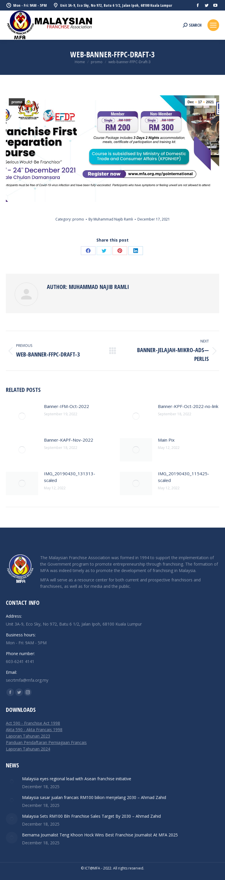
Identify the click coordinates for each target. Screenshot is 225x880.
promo (16, 102)
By (110, 219)
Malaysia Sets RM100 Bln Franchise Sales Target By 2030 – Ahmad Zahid (91, 816)
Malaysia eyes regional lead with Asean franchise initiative (76, 778)
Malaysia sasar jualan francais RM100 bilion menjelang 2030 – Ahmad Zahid (94, 797)
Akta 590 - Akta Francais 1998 (34, 729)
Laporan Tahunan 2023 (28, 736)
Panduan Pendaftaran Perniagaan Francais (46, 742)
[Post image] (22, 416)
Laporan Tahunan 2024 (28, 749)
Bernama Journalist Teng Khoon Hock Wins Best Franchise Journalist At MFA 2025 (100, 835)
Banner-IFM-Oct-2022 (66, 406)
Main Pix (166, 440)
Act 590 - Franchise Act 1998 (33, 723)
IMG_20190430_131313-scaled (69, 477)
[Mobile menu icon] (213, 25)
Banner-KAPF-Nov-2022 (68, 440)
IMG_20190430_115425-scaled (183, 477)
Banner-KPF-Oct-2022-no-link (188, 406)
